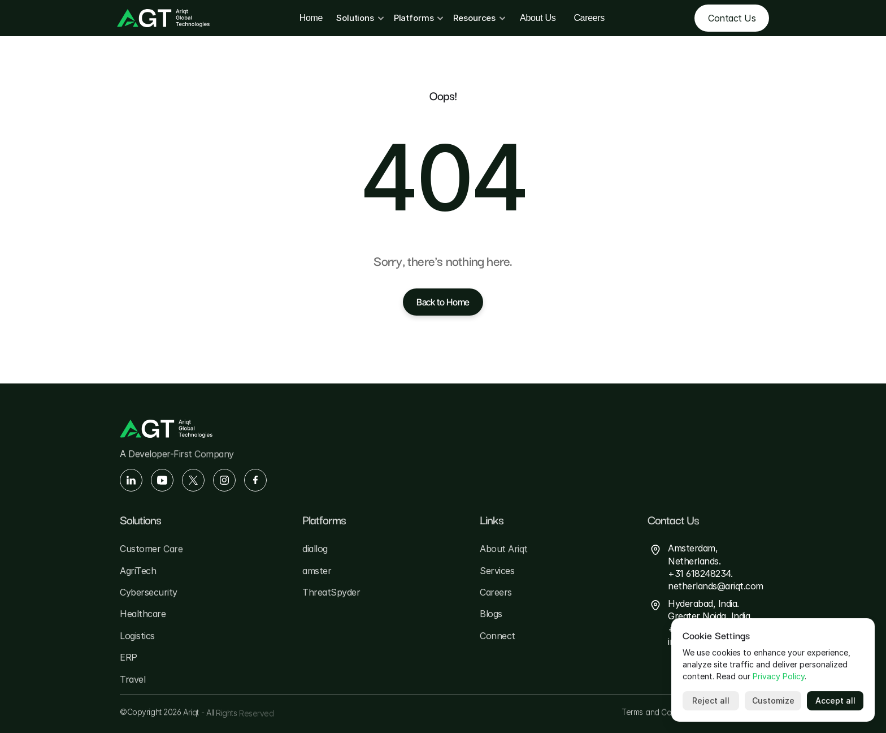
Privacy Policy (779, 676)
